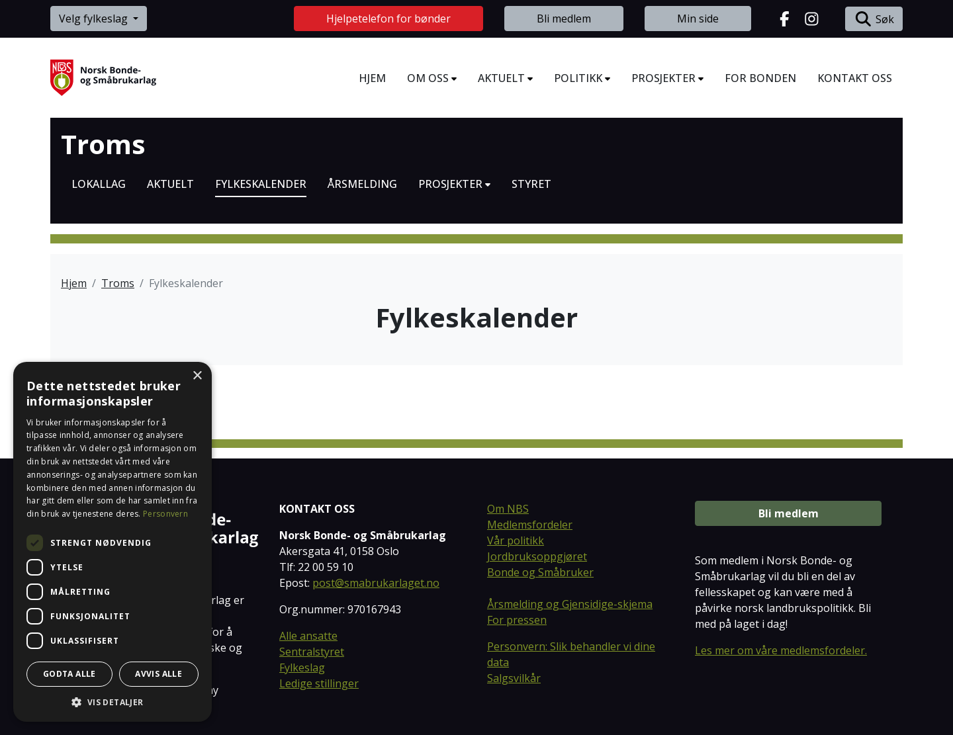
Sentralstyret (311, 651)
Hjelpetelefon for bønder (388, 18)
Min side (698, 18)
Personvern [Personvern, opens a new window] (165, 513)
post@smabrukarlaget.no (375, 583)
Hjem (74, 283)
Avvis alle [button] (158, 673)
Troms (103, 144)
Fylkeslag (302, 667)
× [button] (197, 376)
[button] (112, 702)
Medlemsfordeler (529, 524)
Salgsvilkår (514, 678)
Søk (874, 18)
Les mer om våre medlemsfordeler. (781, 650)
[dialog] (112, 542)
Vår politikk (515, 540)
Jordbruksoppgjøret (537, 556)
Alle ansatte (308, 635)
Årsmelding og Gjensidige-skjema (570, 604)
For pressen (517, 620)
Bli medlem (564, 18)
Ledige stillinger (319, 683)
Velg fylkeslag (94, 18)
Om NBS (508, 508)
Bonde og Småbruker (540, 572)
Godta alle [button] (69, 673)
